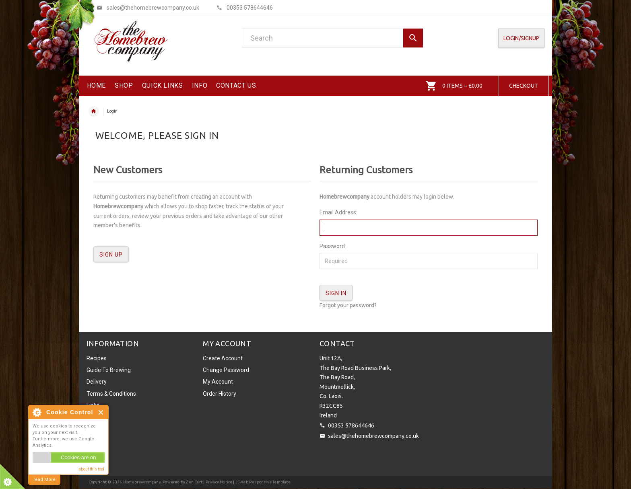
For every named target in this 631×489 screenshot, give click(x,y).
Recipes (97, 358)
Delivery (97, 381)
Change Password (226, 370)
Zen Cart (194, 482)
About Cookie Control (37, 412)
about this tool (91, 469)
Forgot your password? (348, 305)
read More (44, 479)
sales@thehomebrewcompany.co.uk (373, 436)
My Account (218, 381)
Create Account (223, 358)
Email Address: (338, 212)
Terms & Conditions (111, 393)
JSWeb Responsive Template (263, 482)
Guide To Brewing (109, 370)
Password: (333, 246)
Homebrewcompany (142, 482)
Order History (219, 393)
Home (94, 111)
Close (101, 412)
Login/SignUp (521, 38)
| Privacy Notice (217, 482)
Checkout (523, 85)
